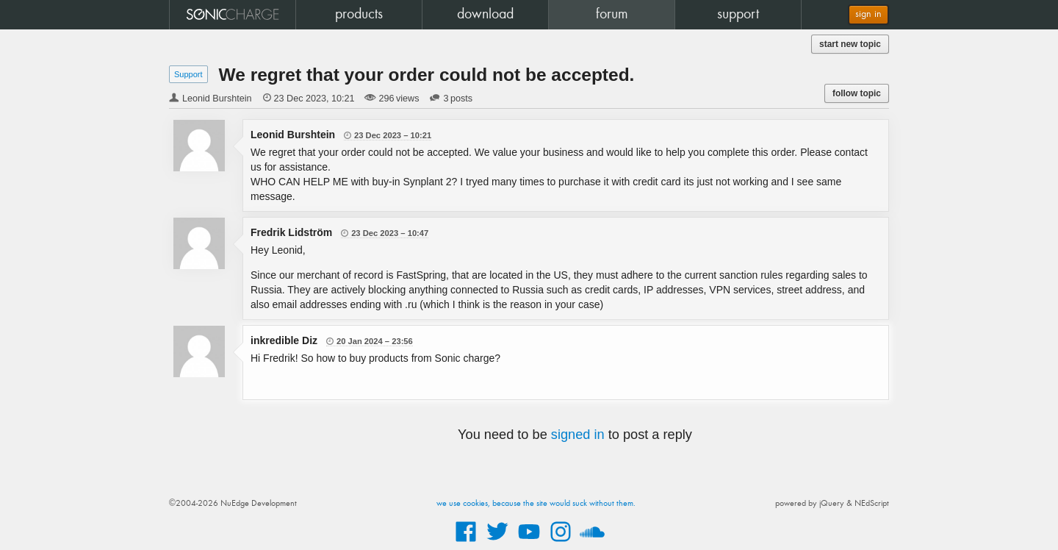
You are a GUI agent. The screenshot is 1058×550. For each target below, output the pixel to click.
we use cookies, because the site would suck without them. (536, 503)
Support (188, 74)
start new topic (850, 44)
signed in (578, 434)
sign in (868, 14)
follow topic (856, 93)
